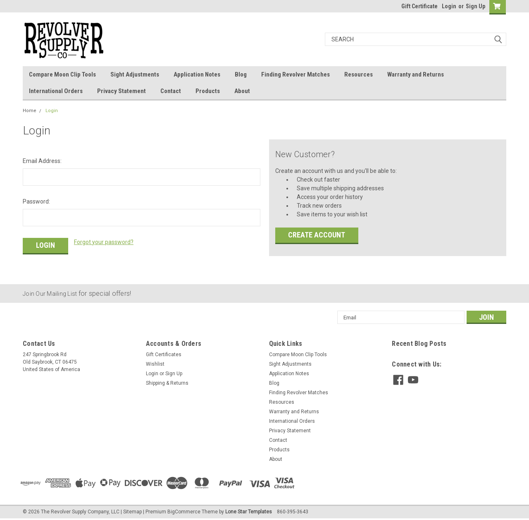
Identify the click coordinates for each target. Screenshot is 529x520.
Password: (36, 201)
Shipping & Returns (167, 383)
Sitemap (132, 512)
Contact (170, 91)
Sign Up (475, 6)
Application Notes (197, 74)
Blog (241, 74)
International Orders (56, 91)
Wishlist (155, 364)
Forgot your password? (103, 242)
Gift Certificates (163, 354)
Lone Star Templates (248, 512)
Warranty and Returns (415, 74)
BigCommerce (183, 512)
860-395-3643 (292, 512)
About (242, 91)
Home (29, 110)
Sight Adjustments (134, 74)
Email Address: (42, 161)
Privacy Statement (121, 91)
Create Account (316, 234)
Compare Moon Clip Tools (62, 74)
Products (207, 91)
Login (449, 6)
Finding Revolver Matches (295, 74)
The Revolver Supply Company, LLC (80, 512)
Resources (358, 74)
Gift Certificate (419, 6)
